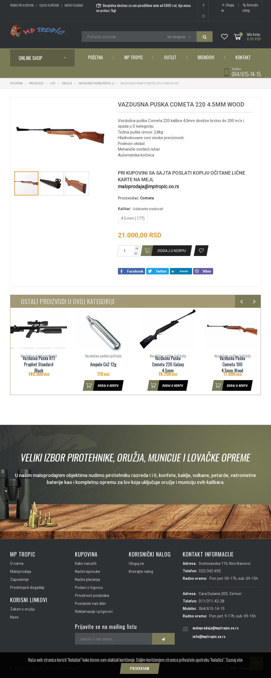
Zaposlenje (19, 579)
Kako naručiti (86, 563)
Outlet (170, 57)
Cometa (147, 198)
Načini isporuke (87, 571)
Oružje (67, 83)
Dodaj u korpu (101, 385)
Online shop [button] (30, 57)
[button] (101, 106)
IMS (233, 668)
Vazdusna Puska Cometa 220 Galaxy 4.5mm (168, 364)
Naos (14, 617)
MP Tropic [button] (133, 57)
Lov (52, 83)
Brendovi (206, 57)
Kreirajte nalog (250, 7)
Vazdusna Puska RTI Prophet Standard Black (39, 364)
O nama (16, 563)
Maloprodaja (20, 571)
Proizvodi (36, 83)
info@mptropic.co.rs (209, 636)
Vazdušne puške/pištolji (96, 83)
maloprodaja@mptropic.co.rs (148, 186)
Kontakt (243, 57)
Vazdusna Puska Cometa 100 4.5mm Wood (232, 364)
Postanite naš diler (90, 603)
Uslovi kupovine (49, 5)
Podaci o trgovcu (89, 587)
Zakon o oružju (22, 609)
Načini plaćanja (74, 5)
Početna (95, 57)
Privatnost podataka (92, 595)
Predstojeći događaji (27, 587)
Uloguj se (227, 7)
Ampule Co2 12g (103, 364)
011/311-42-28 (211, 601)
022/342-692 (210, 571)
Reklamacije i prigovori (94, 611)
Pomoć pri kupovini (22, 5)
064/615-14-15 (246, 74)
